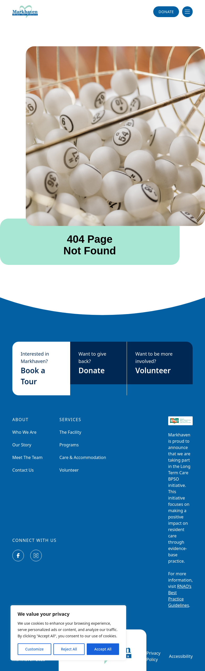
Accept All (102, 649)
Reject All (69, 649)
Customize (34, 649)
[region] (68, 632)
